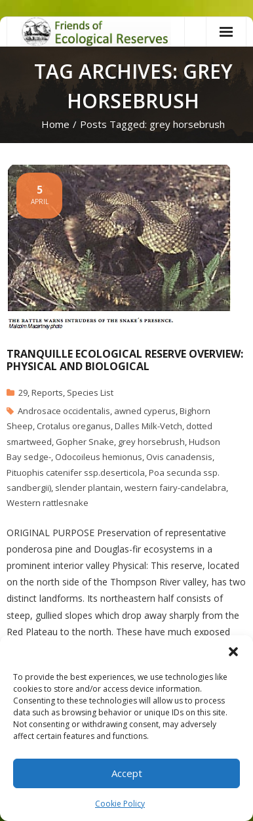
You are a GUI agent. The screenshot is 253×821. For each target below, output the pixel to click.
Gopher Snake (85, 442)
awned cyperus (145, 411)
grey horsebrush (151, 442)
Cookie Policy (120, 803)
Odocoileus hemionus (98, 457)
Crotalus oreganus (74, 426)
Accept (126, 773)
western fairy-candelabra (175, 488)
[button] (233, 651)
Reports (47, 392)
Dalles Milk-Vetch (148, 426)
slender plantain (88, 488)
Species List (90, 392)
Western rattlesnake (47, 503)
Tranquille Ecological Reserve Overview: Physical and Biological (125, 360)
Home (55, 124)
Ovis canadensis (179, 457)
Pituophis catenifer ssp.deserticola (76, 472)
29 (23, 392)
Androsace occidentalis (64, 411)
